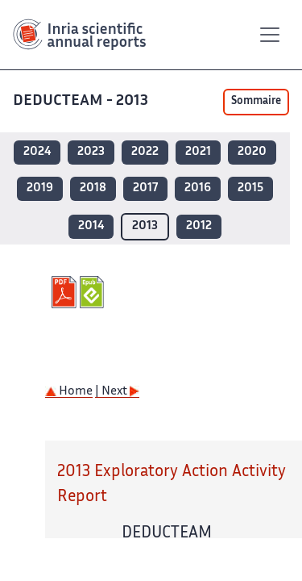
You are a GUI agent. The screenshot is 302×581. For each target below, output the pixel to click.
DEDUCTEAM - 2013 (80, 101)
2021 (198, 152)
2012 (199, 226)
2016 (197, 188)
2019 (40, 188)
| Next (117, 392)
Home (69, 392)
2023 (91, 152)
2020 (252, 152)
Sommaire (256, 102)
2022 (145, 152)
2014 (91, 226)
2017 (145, 188)
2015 (250, 188)
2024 (37, 152)
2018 (93, 188)
